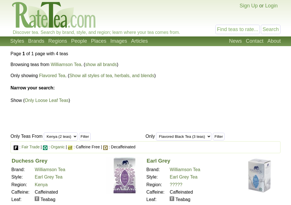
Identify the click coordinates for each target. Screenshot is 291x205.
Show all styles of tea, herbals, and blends (111, 75)
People (79, 41)
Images (118, 41)
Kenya (41, 184)
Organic (58, 147)
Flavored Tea (52, 75)
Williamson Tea (66, 64)
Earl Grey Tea (49, 177)
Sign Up (249, 6)
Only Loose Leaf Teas (46, 100)
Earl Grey (158, 161)
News (235, 41)
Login (271, 6)
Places (98, 41)
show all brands (101, 64)
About (274, 41)
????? (176, 184)
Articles (139, 41)
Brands (36, 41)
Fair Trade (31, 147)
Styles (17, 41)
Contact (254, 41)
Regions (57, 41)
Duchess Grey (29, 161)
